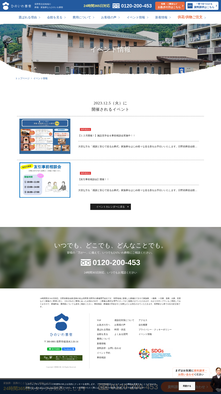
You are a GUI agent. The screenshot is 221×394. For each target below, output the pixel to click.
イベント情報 (136, 17)
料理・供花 (119, 329)
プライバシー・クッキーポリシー (155, 329)
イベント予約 (103, 353)
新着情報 (161, 17)
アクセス (143, 320)
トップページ (22, 78)
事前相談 (101, 357)
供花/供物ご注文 (190, 17)
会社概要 (143, 325)
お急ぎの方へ (103, 325)
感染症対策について (124, 320)
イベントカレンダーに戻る (110, 207)
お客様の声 (108, 17)
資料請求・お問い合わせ (109, 348)
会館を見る (54, 17)
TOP (99, 320)
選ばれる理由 (28, 17)
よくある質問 (121, 334)
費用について (82, 17)
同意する (187, 386)
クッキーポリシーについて (44, 388)
